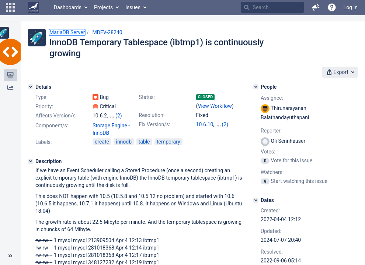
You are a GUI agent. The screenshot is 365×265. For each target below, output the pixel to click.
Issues (132, 7)
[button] (10, 7)
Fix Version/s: (154, 124)
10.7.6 (223, 124)
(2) (118, 116)
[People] (255, 86)
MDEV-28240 (107, 32)
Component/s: (51, 125)
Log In (351, 7)
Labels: (43, 142)
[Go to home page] (33, 7)
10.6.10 (204, 124)
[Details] (30, 86)
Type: (41, 97)
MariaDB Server (67, 32)
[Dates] (255, 200)
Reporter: (271, 131)
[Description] (30, 161)
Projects (103, 7)
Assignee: (272, 98)
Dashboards (67, 7)
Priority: (44, 106)
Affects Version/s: (56, 116)
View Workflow (215, 106)
